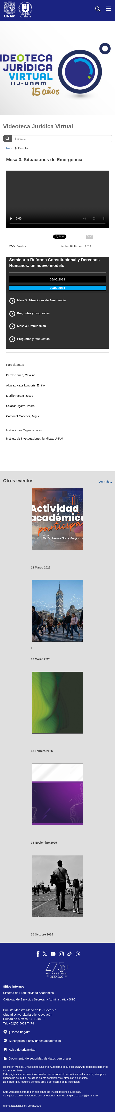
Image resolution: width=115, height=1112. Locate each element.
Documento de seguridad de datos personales (38, 1058)
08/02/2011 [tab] (57, 279)
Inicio (9, 148)
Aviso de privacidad (19, 1049)
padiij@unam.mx (88, 1095)
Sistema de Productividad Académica (28, 993)
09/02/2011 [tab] (57, 287)
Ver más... (105, 481)
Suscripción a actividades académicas (32, 1040)
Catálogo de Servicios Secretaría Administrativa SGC (39, 999)
